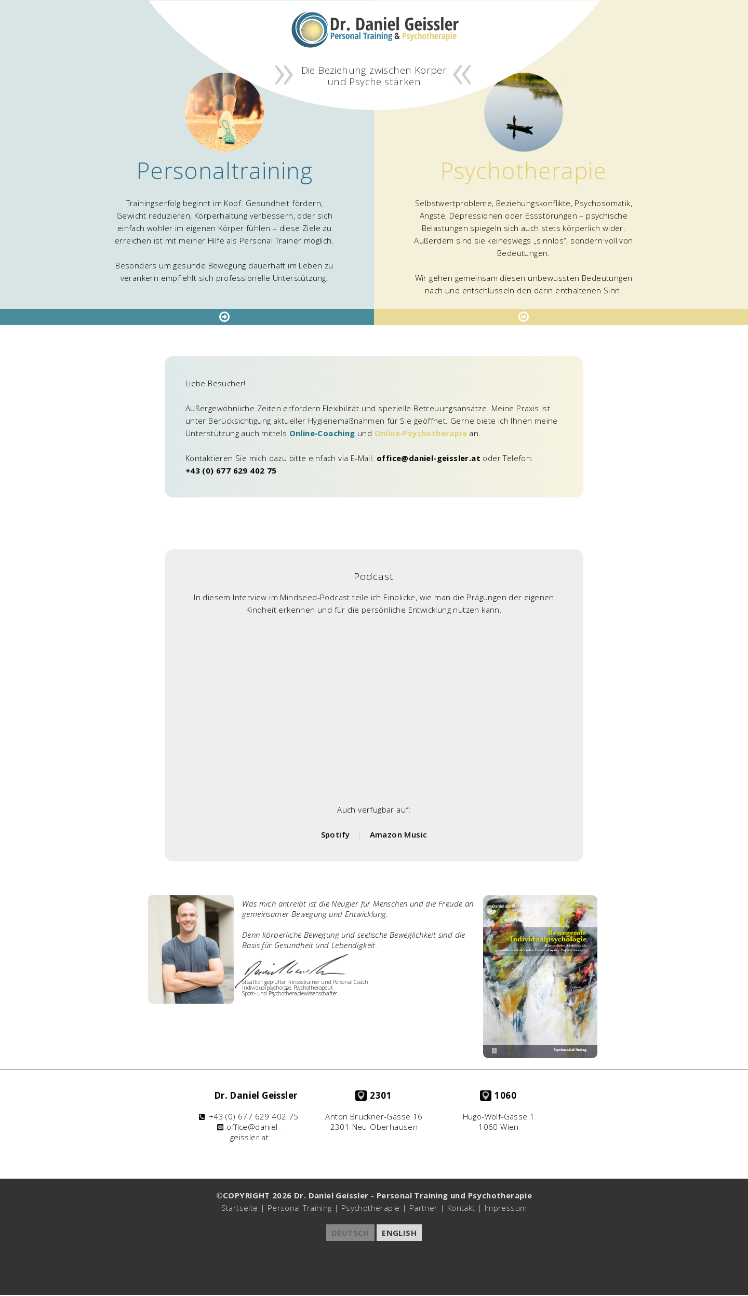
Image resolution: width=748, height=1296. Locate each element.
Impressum (506, 1208)
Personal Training (300, 1208)
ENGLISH (399, 1232)
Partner (423, 1208)
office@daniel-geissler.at (428, 458)
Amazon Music (399, 834)
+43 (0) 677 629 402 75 (231, 470)
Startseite (239, 1208)
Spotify (335, 834)
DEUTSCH (350, 1232)
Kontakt (461, 1208)
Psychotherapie (370, 1208)
